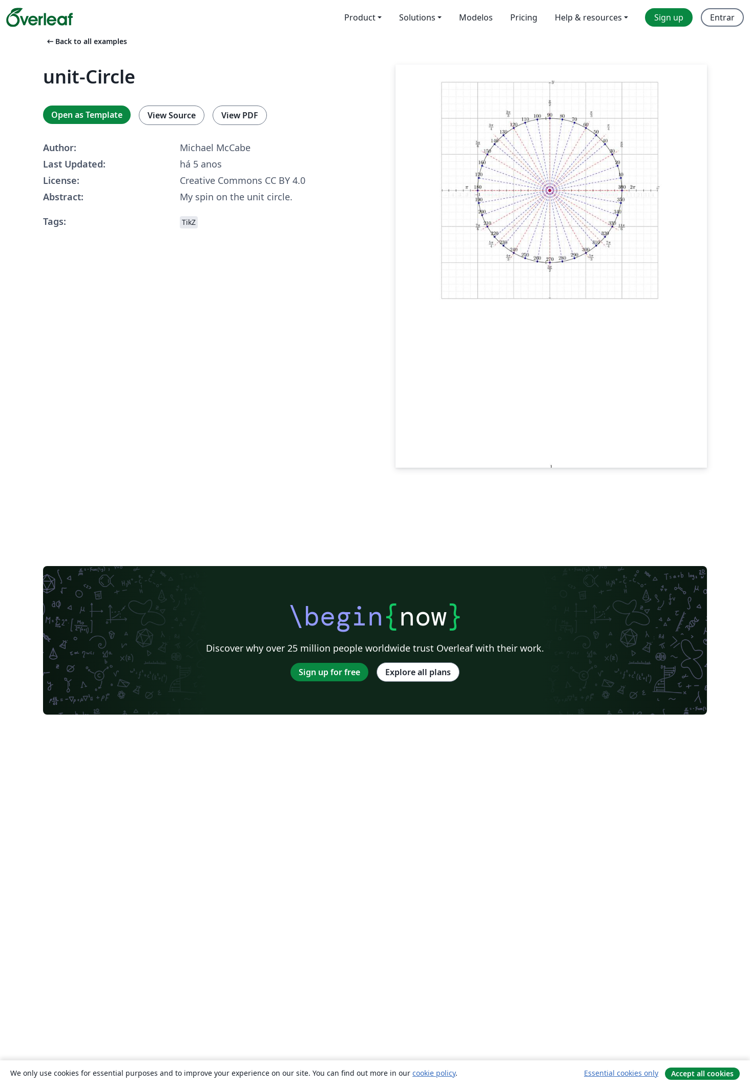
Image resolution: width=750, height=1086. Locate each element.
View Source (172, 115)
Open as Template (86, 114)
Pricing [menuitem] (523, 17)
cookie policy (433, 1073)
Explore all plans (418, 672)
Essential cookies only (621, 1073)
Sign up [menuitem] (668, 17)
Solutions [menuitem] (417, 17)
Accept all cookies (702, 1073)
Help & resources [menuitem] (588, 17)
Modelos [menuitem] (476, 17)
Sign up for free (329, 672)
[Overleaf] (39, 17)
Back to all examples (86, 41)
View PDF (239, 115)
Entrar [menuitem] (722, 17)
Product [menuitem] (360, 17)
